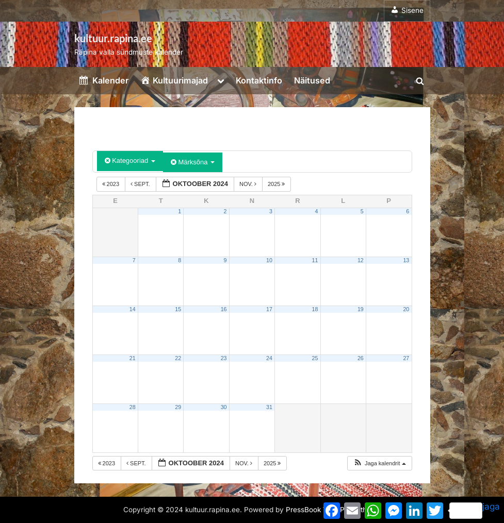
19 (360, 309)
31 (269, 407)
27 (406, 358)
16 (224, 309)
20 (406, 309)
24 (269, 358)
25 (315, 358)
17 (269, 309)
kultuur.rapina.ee (113, 38)
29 (178, 407)
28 (132, 407)
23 (224, 358)
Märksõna (193, 162)
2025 (277, 184)
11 (315, 260)
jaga (474, 510)
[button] (379, 463)
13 (406, 260)
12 (360, 260)
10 (269, 260)
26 (360, 358)
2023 (111, 184)
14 (132, 309)
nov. (248, 184)
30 (224, 407)
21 (132, 358)
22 (178, 358)
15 (178, 309)
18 (315, 309)
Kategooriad (130, 160)
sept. (141, 184)
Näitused (312, 80)
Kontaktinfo (259, 80)
